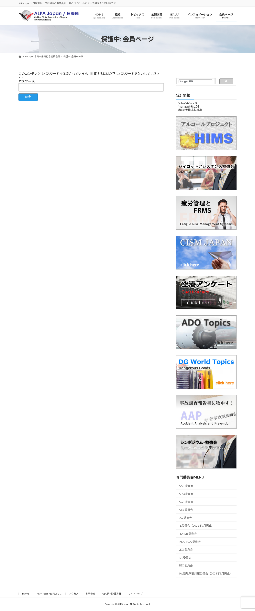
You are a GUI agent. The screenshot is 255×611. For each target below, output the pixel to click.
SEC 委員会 (186, 565)
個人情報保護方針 (111, 593)
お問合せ (90, 593)
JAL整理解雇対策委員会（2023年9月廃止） (205, 573)
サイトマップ (135, 593)
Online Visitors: (186, 103)
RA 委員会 (185, 557)
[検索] (196, 81)
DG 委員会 (185, 517)
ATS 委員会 (186, 509)
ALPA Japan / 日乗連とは (49, 593)
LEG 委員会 (186, 549)
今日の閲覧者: (186, 106)
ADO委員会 (186, 493)
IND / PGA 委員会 (190, 541)
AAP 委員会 (186, 486)
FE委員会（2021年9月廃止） (196, 525)
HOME (25, 593)
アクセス (73, 593)
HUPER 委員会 (188, 533)
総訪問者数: (184, 109)
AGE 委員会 (186, 501)
